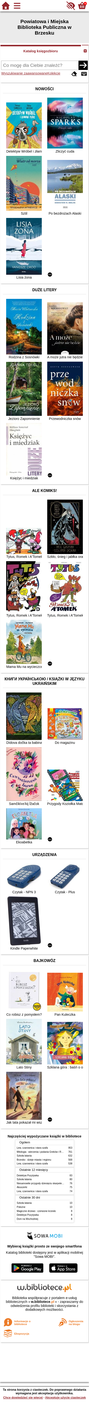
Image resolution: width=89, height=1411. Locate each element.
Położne (21, 1207)
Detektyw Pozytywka (28, 1175)
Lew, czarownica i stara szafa (32, 1148)
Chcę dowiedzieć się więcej (22, 1397)
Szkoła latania (24, 1155)
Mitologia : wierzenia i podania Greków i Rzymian (43, 1152)
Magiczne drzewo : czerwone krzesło (36, 1211)
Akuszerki (22, 1187)
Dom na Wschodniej (27, 1219)
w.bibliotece (42, 1302)
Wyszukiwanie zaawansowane (24, 73)
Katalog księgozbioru (40, 51)
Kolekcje (53, 73)
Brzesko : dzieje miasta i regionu (34, 1159)
